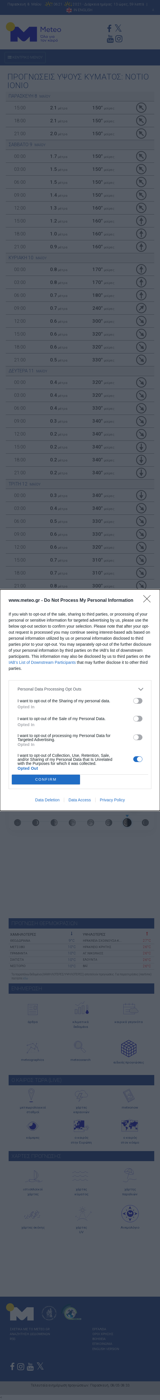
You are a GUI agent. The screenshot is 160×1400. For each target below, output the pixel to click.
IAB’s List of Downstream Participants (42, 662)
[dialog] (80, 700)
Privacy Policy (112, 800)
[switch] (137, 701)
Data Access (79, 800)
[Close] (148, 600)
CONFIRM (46, 779)
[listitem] (80, 689)
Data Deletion (47, 800)
